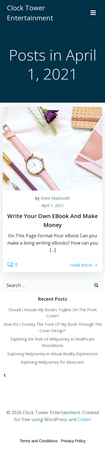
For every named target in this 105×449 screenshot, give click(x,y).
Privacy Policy (73, 441)
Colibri (84, 419)
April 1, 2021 (52, 205)
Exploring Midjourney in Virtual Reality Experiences (52, 353)
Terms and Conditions (38, 441)
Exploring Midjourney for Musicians (52, 362)
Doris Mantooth (55, 198)
